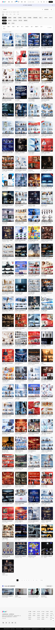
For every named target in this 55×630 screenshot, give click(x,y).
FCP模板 (29, 17)
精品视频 (29, 615)
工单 (53, 620)
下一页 (41, 580)
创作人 (47, 617)
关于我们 (51, 613)
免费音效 (38, 615)
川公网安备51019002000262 (26, 628)
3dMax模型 (35, 17)
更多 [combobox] (25, 1)
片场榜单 (43, 617)
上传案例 (43, 613)
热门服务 (47, 615)
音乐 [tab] (10, 14)
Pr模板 (25, 17)
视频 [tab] (3, 14)
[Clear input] (42, 9)
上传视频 (29, 613)
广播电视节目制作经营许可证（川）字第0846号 (38, 628)
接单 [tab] (14, 14)
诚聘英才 (51, 615)
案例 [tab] (18, 14)
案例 (22, 1)
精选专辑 (29, 617)
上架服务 (47, 613)
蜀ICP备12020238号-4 (19, 628)
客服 (53, 618)
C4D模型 (19, 17)
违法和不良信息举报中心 (48, 628)
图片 (12, 1)
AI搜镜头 (43, 615)
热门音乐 (38, 613)
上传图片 (34, 613)
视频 (9, 1)
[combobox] (8, 2)
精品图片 (34, 615)
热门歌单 (38, 617)
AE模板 (14, 17)
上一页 (14, 580)
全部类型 (4, 17)
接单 (18, 1)
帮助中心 (51, 617)
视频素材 (9, 17)
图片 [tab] (7, 14)
